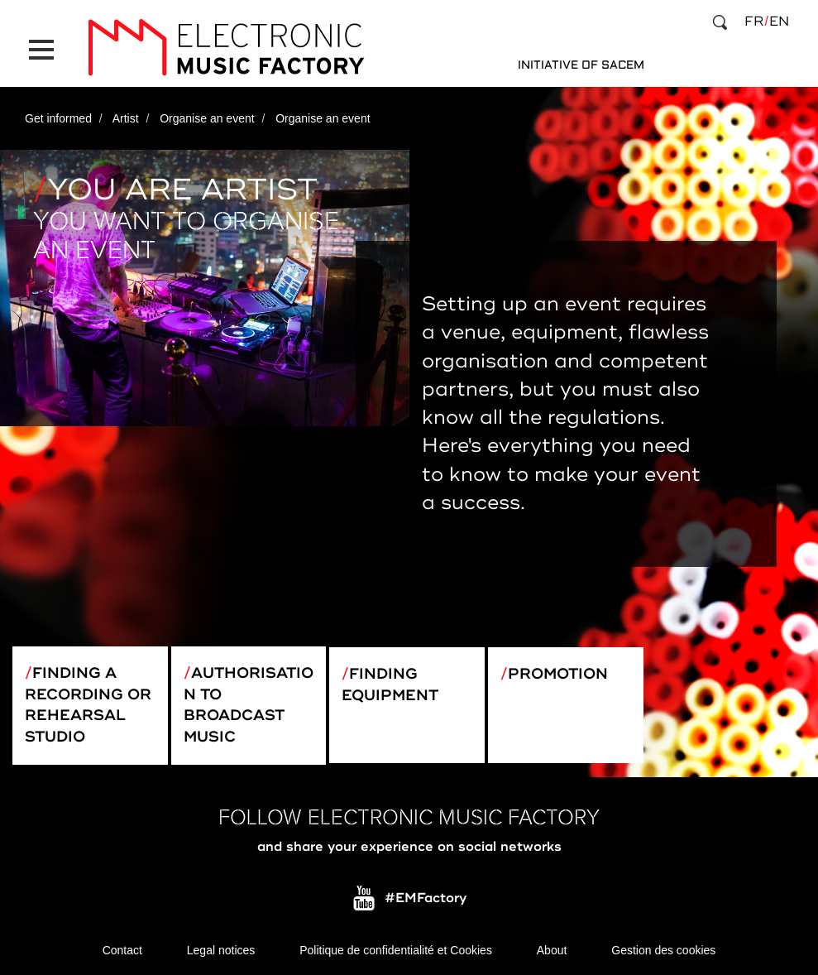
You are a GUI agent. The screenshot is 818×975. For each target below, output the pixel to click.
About (552, 950)
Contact (122, 950)
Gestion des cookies (663, 950)
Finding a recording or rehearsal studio (88, 705)
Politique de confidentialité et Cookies (395, 950)
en (779, 21)
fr (753, 21)
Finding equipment (390, 684)
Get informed (58, 118)
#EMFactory (425, 899)
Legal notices (221, 950)
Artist (125, 118)
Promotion (558, 674)
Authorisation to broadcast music (248, 705)
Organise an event (207, 118)
